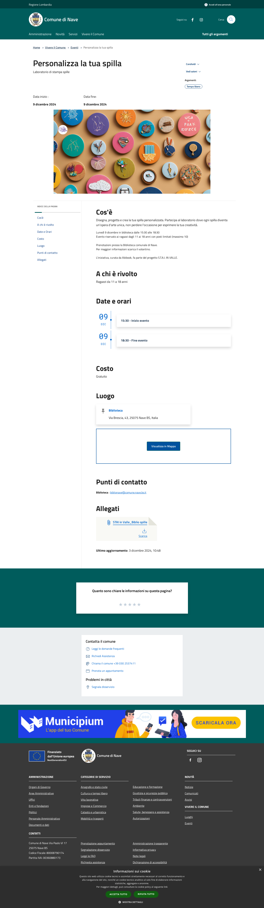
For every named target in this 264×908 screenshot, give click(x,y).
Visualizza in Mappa (163, 446)
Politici (33, 812)
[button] (132, 902)
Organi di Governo (39, 787)
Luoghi (189, 817)
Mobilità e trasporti (92, 818)
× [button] (260, 870)
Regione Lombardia (40, 4)
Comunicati (191, 793)
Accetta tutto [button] (118, 894)
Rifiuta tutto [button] (146, 894)
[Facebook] (191, 19)
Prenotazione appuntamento (98, 843)
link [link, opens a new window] (166, 886)
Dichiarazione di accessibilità (150, 862)
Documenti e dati (39, 825)
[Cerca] (231, 19)
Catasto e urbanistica (93, 812)
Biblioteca (116, 410)
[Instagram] (199, 19)
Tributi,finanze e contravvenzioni (152, 799)
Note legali (139, 856)
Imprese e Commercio (93, 806)
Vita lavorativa (89, 799)
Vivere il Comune (55, 47)
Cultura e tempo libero (94, 793)
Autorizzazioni (141, 818)
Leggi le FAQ (88, 856)
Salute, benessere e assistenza (151, 812)
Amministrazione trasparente (150, 843)
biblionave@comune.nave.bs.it (128, 492)
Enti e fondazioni (39, 806)
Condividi (193, 64)
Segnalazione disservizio (95, 850)
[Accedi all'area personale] (217, 5)
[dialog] (132, 887)
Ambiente (138, 806)
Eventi (74, 47)
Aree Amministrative (41, 793)
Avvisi (188, 799)
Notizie (189, 787)
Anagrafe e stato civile (94, 787)
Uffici (32, 799)
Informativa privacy (144, 850)
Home (36, 47)
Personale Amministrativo (44, 818)
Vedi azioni (194, 72)
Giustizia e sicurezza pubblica (150, 793)
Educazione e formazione (147, 787)
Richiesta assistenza (93, 862)
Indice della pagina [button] (47, 206)
